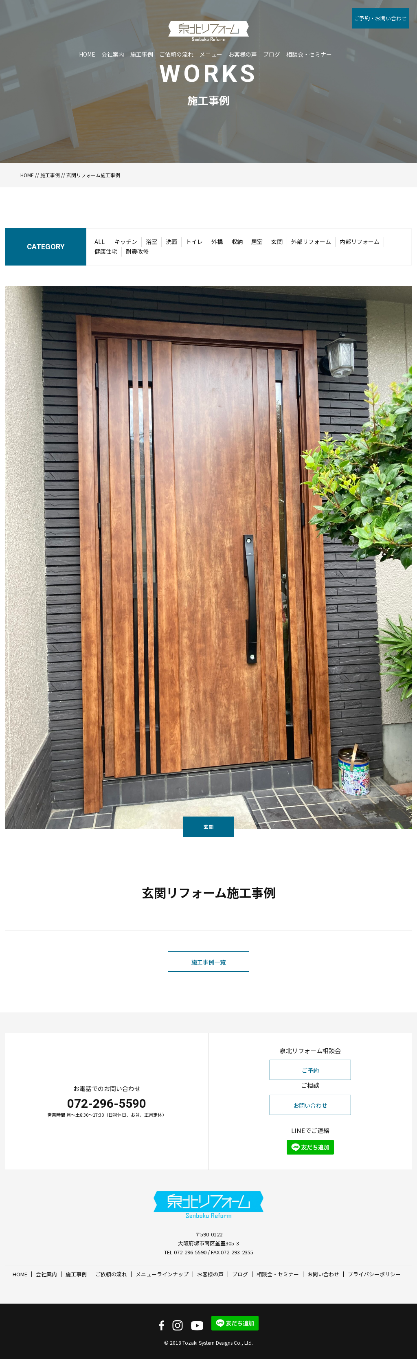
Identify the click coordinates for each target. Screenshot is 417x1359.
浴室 (151, 241)
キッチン (125, 241)
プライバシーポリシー (374, 1274)
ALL (99, 241)
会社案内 (112, 39)
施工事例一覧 (208, 990)
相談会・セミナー (309, 39)
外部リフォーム (311, 241)
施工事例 (141, 39)
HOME (87, 39)
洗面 (171, 241)
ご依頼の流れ (176, 39)
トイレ (194, 241)
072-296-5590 (106, 1103)
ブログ (271, 39)
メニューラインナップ (162, 1274)
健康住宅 (105, 251)
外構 (217, 241)
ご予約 (310, 1070)
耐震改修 (137, 251)
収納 (237, 241)
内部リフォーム (360, 241)
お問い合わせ (310, 1105)
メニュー (211, 39)
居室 (257, 241)
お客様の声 (242, 39)
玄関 (277, 241)
